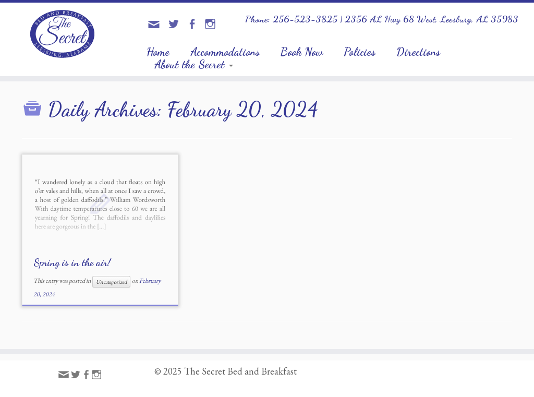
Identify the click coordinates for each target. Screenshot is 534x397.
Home (158, 51)
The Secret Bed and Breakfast (240, 371)
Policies (359, 51)
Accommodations (225, 51)
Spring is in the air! (72, 262)
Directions (418, 51)
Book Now (302, 51)
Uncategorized (111, 281)
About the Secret (193, 64)
